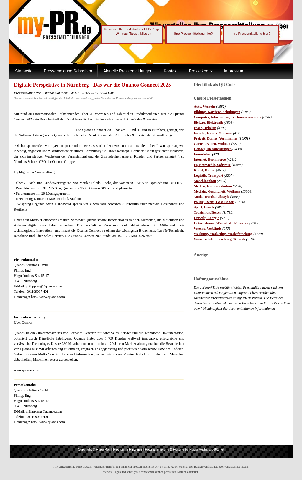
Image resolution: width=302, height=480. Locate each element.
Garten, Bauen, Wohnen (212, 144)
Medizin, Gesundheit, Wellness (217, 191)
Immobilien (202, 154)
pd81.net (217, 449)
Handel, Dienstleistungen (213, 149)
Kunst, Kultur (204, 170)
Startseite (23, 71)
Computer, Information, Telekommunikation (227, 117)
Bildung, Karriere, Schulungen (217, 112)
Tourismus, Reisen (207, 213)
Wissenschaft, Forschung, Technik (219, 239)
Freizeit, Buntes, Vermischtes (215, 138)
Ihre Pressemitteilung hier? (193, 33)
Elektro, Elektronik (208, 122)
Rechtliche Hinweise (127, 449)
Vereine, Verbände (207, 228)
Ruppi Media (198, 449)
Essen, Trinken (205, 128)
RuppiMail (103, 449)
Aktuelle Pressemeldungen (127, 71)
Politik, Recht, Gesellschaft (214, 202)
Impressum (234, 71)
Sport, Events (204, 207)
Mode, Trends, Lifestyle (211, 197)
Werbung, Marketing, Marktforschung (223, 234)
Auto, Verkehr (204, 107)
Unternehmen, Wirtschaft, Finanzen (221, 223)
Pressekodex (201, 71)
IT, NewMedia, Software (212, 165)
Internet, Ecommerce (210, 160)
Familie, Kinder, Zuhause (213, 133)
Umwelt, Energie (206, 218)
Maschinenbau (205, 181)
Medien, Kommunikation (213, 186)
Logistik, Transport (208, 175)
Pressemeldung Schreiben (68, 71)
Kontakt (171, 71)
